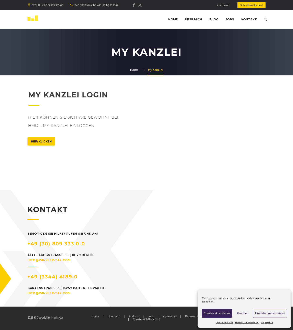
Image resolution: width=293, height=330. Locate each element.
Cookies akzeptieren (217, 313)
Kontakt (249, 19)
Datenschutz (193, 316)
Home (173, 19)
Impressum (267, 322)
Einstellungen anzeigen (270, 313)
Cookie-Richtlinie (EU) (146, 319)
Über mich (193, 19)
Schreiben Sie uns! (251, 5)
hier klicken (41, 141)
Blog (213, 19)
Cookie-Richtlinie (224, 322)
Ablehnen (242, 313)
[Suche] (265, 19)
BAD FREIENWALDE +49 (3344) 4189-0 (96, 5)
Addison (224, 5)
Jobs (230, 19)
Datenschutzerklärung (247, 322)
